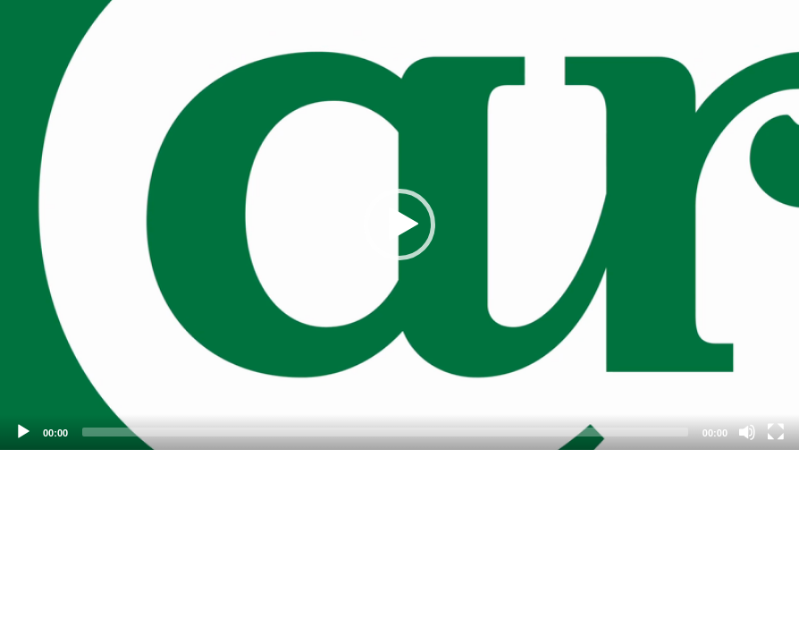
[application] (399, 225)
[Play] (23, 432)
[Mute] (747, 432)
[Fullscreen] (776, 432)
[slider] (385, 432)
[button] (399, 224)
